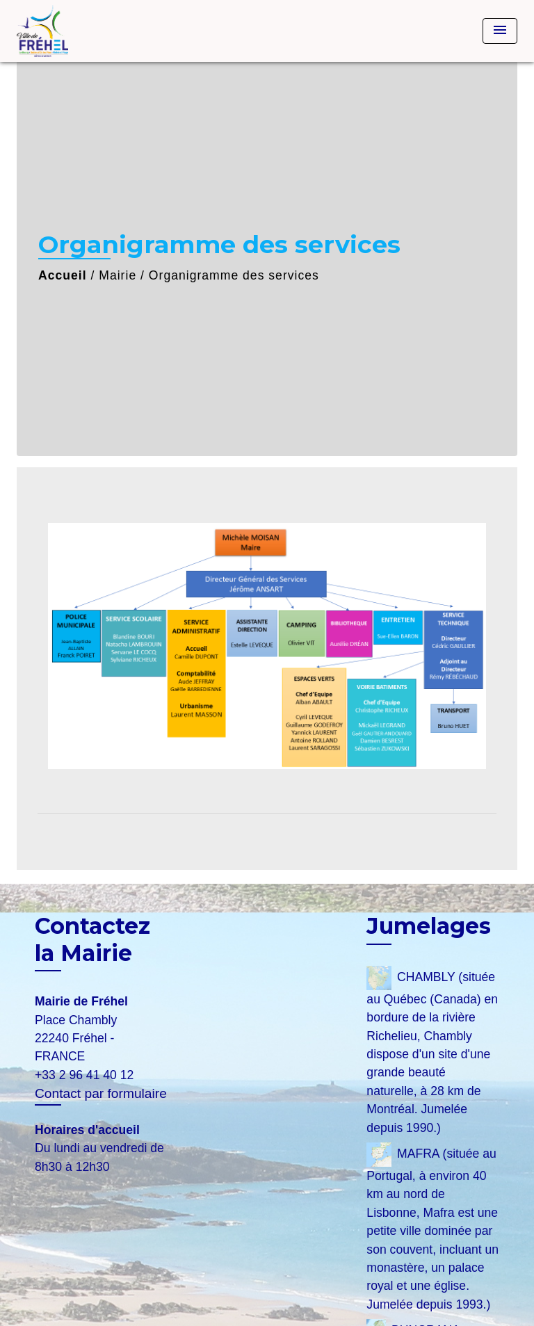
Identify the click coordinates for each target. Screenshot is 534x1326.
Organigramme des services (234, 275)
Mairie (117, 275)
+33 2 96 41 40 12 (84, 1075)
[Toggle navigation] (500, 31)
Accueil (62, 275)
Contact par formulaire (101, 1093)
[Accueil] (69, 31)
